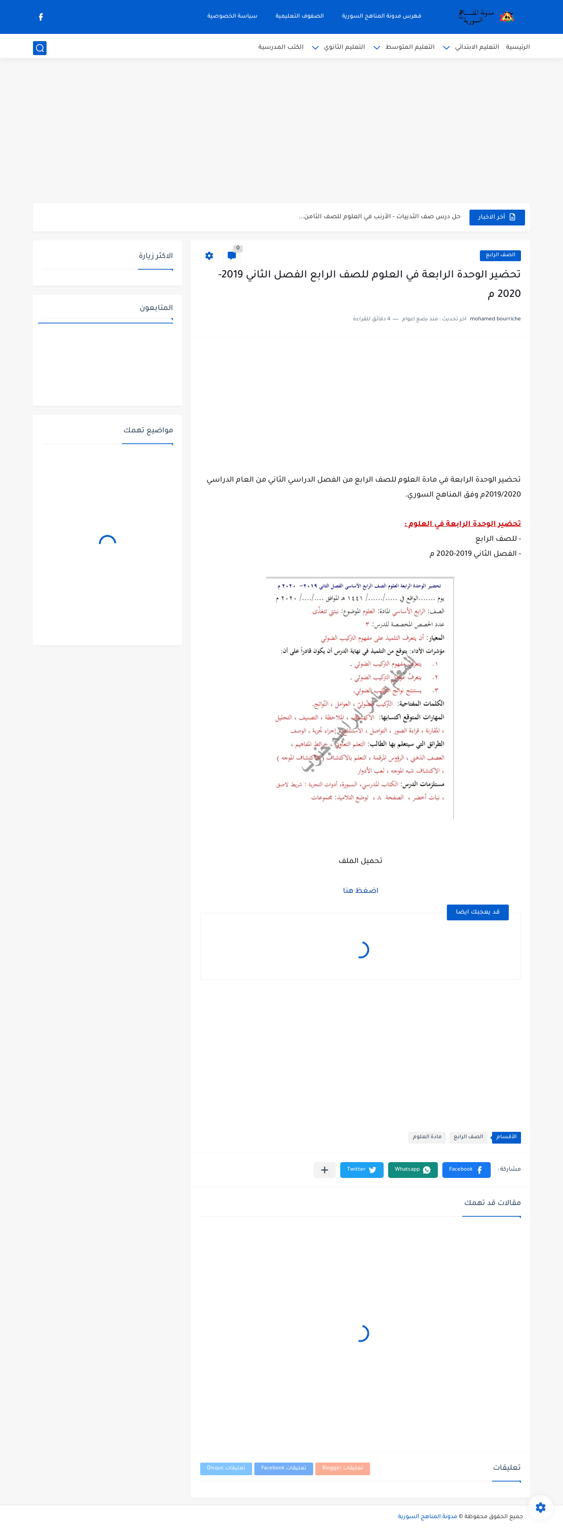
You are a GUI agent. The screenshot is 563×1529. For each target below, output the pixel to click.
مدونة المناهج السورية (427, 1517)
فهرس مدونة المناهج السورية (382, 17)
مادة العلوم (427, 1137)
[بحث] (40, 48)
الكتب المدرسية (281, 47)
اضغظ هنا (361, 891)
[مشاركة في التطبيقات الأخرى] (325, 1170)
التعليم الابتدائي (477, 47)
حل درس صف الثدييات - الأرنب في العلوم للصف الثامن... (379, 217)
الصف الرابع (500, 255)
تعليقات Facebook (283, 1469)
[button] (466, 1170)
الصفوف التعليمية (300, 17)
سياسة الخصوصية (232, 17)
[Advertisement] (281, 133)
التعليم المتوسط (410, 47)
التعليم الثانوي (344, 47)
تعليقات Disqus (226, 1469)
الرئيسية (518, 47)
